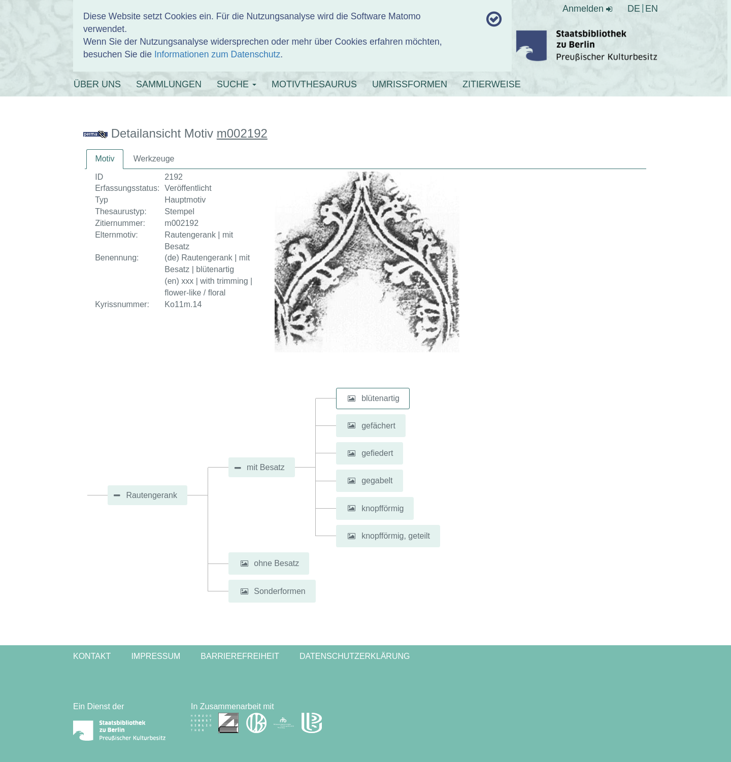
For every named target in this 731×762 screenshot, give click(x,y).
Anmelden (587, 9)
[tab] (104, 159)
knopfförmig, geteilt (395, 536)
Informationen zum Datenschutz (217, 54)
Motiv (104, 158)
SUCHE (236, 84)
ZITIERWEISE (491, 84)
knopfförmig (382, 508)
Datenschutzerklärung (355, 656)
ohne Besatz (276, 563)
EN (651, 9)
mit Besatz (266, 467)
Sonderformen (279, 591)
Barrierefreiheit (240, 656)
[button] (351, 398)
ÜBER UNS (97, 84)
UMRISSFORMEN (409, 84)
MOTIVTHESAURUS (314, 84)
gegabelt (376, 480)
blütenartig (380, 398)
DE (633, 9)
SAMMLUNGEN (169, 84)
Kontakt (92, 656)
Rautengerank (151, 495)
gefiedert (377, 453)
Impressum (155, 656)
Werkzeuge (154, 158)
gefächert (378, 425)
